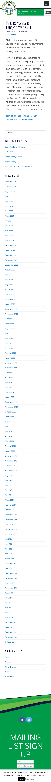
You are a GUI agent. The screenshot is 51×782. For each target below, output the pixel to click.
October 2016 (10, 642)
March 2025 (9, 216)
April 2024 (9, 236)
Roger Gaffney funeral (13, 157)
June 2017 (8, 603)
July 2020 (8, 426)
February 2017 (10, 622)
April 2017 (8, 613)
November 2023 (11, 260)
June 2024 (9, 226)
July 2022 (8, 333)
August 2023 (10, 270)
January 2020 (10, 451)
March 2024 (9, 240)
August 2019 (9, 475)
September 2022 (11, 324)
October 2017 (10, 583)
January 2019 (9, 510)
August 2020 (10, 422)
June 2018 (8, 544)
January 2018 (9, 568)
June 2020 (9, 431)
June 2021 (8, 382)
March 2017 (9, 617)
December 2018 (11, 515)
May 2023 (9, 284)
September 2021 (11, 377)
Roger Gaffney (10, 162)
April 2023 (9, 289)
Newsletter (9, 677)
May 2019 (8, 490)
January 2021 (9, 397)
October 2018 (10, 524)
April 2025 (9, 211)
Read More (29, 779)
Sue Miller (9, 152)
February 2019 (10, 505)
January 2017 (9, 627)
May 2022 (9, 343)
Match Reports (11, 34)
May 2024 (9, 231)
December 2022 (11, 309)
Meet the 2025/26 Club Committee (18, 166)
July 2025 (8, 196)
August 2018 (9, 534)
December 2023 (11, 255)
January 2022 (10, 358)
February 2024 (10, 245)
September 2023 (11, 265)
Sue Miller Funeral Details (15, 147)
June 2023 (9, 280)
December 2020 (11, 402)
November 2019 (11, 461)
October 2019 (10, 466)
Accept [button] (21, 779)
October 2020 (10, 412)
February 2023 (10, 299)
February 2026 (10, 182)
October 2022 (10, 319)
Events (7, 657)
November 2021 (11, 368)
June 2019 (8, 485)
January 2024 (10, 250)
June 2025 (9, 201)
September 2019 (11, 470)
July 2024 (8, 221)
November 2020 (11, 407)
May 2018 (8, 549)
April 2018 (8, 554)
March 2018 (9, 559)
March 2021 (9, 392)
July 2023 (8, 275)
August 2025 (10, 191)
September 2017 (11, 588)
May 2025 (9, 206)
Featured (8, 662)
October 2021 (10, 373)
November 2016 (11, 637)
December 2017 (11, 573)
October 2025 (10, 187)
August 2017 (9, 593)
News (7, 672)
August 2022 (10, 328)
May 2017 (8, 608)
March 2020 (9, 441)
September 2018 (11, 529)
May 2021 (8, 387)
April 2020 (9, 436)
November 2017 (11, 578)
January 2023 (10, 304)
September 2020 (11, 417)
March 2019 (9, 500)
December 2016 (11, 632)
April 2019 (8, 495)
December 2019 (11, 456)
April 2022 (9, 348)
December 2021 (11, 363)
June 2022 (9, 338)
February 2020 (10, 446)
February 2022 (10, 353)
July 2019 (8, 480)
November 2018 (11, 519)
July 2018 (8, 539)
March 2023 (9, 294)
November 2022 (11, 314)
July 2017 (8, 598)
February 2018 (10, 564)
